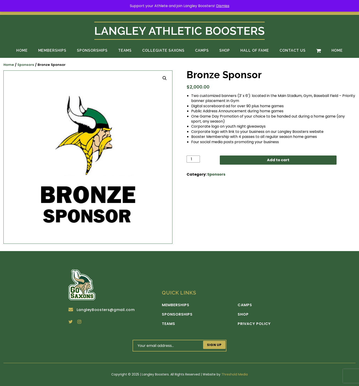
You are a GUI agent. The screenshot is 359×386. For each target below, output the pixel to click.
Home (22, 50)
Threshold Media (234, 374)
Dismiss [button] (222, 5)
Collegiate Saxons (163, 50)
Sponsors (25, 64)
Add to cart (278, 160)
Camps (202, 50)
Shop (224, 50)
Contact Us (293, 50)
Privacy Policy (254, 324)
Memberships (52, 50)
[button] (164, 78)
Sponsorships (92, 50)
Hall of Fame (254, 50)
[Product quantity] (193, 159)
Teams (125, 50)
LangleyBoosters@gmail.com (101, 309)
